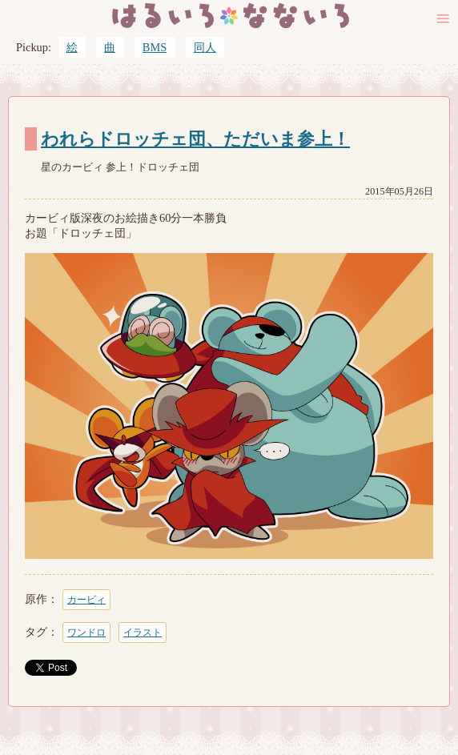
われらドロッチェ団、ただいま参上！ (195, 139)
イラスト (142, 632)
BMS (155, 47)
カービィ (86, 599)
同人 (205, 47)
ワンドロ (86, 632)
